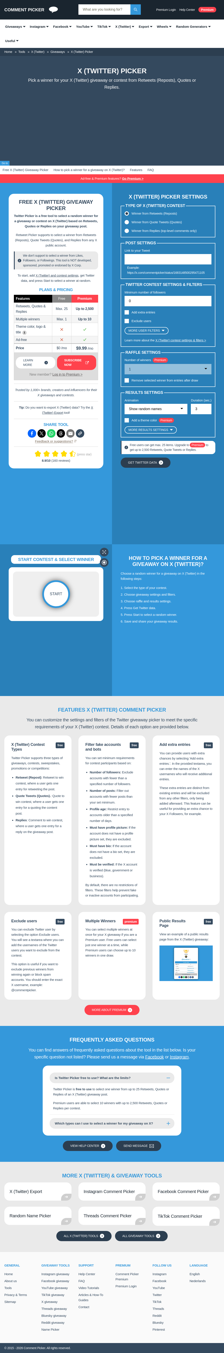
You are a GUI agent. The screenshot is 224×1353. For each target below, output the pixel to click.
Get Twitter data (145, 462)
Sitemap (10, 1302)
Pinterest (159, 1329)
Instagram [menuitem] (37, 26)
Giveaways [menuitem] (13, 26)
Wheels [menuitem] (162, 26)
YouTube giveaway (54, 1288)
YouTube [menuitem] (82, 26)
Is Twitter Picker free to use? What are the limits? (93, 1078)
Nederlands (198, 1281)
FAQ (151, 170)
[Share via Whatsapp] (51, 433)
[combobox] (104, 9)
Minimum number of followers (145, 292)
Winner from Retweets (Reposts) (154, 213)
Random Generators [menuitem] (191, 26)
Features (136, 170)
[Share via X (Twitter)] (41, 433)
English (195, 1274)
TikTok (157, 1302)
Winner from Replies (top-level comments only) (164, 231)
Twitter (157, 1295)
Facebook (154, 1057)
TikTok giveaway (52, 1295)
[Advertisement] (112, 124)
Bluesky (158, 1322)
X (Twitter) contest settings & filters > (180, 340)
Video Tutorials (88, 1288)
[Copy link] (80, 433)
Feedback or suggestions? (56, 441)
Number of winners (138, 360)
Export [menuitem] (144, 26)
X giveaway (49, 1302)
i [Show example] (24, 332)
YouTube (159, 1288)
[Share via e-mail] (70, 433)
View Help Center (87, 1146)
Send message (138, 1146)
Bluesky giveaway (53, 1315)
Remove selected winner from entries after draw (164, 380)
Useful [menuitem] (10, 41)
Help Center (187, 9)
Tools (8, 1288)
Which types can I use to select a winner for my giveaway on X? (104, 1123)
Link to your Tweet (137, 250)
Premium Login (166, 9)
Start (56, 594)
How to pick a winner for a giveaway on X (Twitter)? (89, 170)
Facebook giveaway (55, 1281)
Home (8, 1274)
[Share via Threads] (61, 433)
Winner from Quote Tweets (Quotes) (156, 222)
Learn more (35, 363)
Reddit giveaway (52, 1322)
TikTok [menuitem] (102, 26)
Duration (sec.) (201, 400)
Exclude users (141, 321)
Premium (207, 9)
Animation (131, 400)
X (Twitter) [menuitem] (123, 26)
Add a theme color (144, 420)
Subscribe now (76, 363)
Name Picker (50, 1329)
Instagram (179, 1057)
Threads (158, 1309)
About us (10, 1281)
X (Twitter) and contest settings (57, 275)
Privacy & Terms (15, 1295)
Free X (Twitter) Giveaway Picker (25, 170)
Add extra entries (143, 312)
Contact (83, 1307)
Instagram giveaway (55, 1274)
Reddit (157, 1315)
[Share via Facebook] (32, 433)
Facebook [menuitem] (60, 26)
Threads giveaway (54, 1309)
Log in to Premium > (67, 374)
